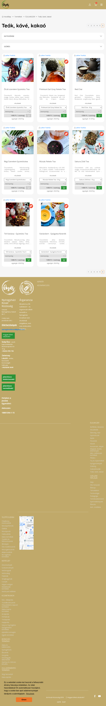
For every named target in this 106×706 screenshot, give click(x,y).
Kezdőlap (6, 17)
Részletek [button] (30, 694)
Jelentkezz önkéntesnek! (8, 378)
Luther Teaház (10, 55)
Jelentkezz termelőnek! (8, 387)
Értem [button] (24, 700)
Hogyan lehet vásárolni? (8, 335)
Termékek (18, 17)
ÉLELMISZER (30, 17)
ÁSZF (64, 702)
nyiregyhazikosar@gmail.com (13, 329)
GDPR (59, 702)
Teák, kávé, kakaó (44, 17)
